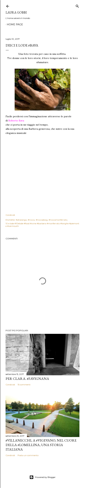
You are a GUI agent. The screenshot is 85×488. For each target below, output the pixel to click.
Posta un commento (28, 455)
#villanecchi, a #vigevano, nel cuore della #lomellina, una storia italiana (41, 445)
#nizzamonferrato (58, 220)
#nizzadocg (42, 220)
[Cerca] (77, 5)
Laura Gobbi (16, 12)
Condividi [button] (10, 215)
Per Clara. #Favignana (27, 378)
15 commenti (24, 384)
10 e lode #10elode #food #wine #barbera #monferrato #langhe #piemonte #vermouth (42, 224)
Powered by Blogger (42, 477)
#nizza (31, 220)
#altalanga (21, 220)
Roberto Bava (16, 120)
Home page (15, 24)
